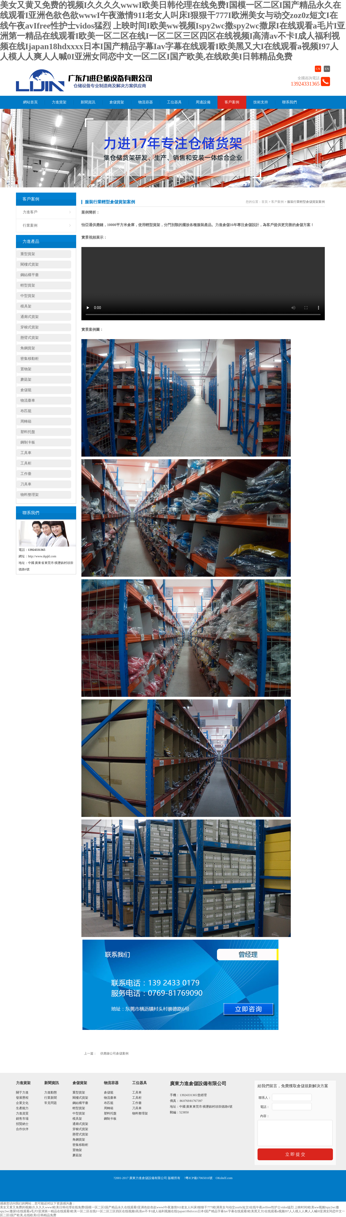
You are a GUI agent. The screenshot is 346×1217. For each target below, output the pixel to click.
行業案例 (30, 225)
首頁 (264, 202)
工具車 (25, 453)
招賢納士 (22, 1124)
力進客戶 (30, 212)
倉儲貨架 (116, 102)
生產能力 (22, 1108)
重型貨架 (27, 254)
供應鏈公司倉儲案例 (114, 1053)
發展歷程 (22, 1098)
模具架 (25, 306)
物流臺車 (27, 400)
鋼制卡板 (27, 442)
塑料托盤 (27, 432)
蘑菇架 (25, 380)
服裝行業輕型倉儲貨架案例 (110, 202)
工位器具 (174, 102)
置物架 (25, 369)
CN (318, 69)
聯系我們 (289, 102)
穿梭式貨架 (29, 327)
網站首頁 (30, 102)
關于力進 (22, 1092)
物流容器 (145, 102)
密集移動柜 (29, 359)
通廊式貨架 (29, 317)
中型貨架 (27, 296)
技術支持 (260, 102)
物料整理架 (29, 495)
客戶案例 (232, 102)
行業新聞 (50, 1098)
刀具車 (25, 484)
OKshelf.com (224, 1178)
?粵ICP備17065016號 (198, 1178)
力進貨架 (59, 102)
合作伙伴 (22, 1129)
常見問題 (50, 1103)
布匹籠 (25, 411)
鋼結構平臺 (29, 275)
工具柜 (25, 463)
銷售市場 (22, 1118)
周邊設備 (203, 102)
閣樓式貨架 (29, 264)
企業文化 (22, 1103)
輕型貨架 (27, 285)
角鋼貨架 (27, 348)
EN (327, 69)
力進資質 (22, 1113)
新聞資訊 (88, 102)
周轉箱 (25, 421)
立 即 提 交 (295, 1154)
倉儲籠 (25, 390)
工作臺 (25, 474)
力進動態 (50, 1092)
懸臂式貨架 (29, 338)
